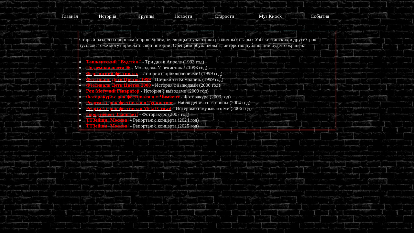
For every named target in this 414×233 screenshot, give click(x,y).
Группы (146, 16)
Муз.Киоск (270, 16)
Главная (69, 16)
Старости (224, 16)
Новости (183, 16)
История (107, 16)
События (319, 16)
